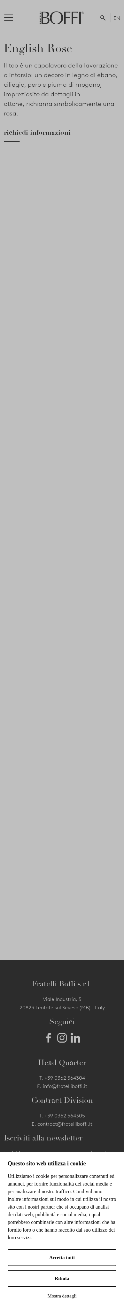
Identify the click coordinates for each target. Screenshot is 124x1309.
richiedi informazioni (37, 132)
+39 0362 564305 (64, 1116)
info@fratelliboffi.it (65, 1086)
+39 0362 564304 (64, 1078)
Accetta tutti (62, 1257)
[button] (104, 17)
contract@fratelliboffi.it (64, 1124)
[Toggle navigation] (14, 17)
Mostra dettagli (61, 1295)
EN (116, 18)
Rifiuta (62, 1278)
